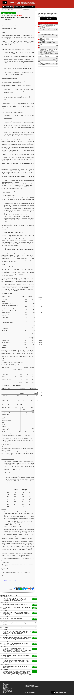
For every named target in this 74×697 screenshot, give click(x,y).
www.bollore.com (7, 450)
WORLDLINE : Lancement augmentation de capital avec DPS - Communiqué (46, 39)
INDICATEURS (5, 689)
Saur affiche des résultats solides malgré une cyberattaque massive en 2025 (47, 32)
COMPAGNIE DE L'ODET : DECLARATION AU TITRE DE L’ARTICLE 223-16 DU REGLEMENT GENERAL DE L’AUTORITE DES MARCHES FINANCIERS (17, 632)
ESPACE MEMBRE (9, 6)
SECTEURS (22, 6)
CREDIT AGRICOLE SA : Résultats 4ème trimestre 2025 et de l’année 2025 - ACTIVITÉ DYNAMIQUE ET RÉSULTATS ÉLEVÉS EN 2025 (17, 661)
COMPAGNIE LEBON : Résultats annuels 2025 (13, 618)
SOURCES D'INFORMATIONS (7, 690)
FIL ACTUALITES (5, 687)
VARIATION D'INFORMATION (7, 688)
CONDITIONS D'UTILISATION (7, 691)
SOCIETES (16, 6)
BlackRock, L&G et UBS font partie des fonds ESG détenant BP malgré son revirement (47, 50)
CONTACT (33, 6)
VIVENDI (14, 56)
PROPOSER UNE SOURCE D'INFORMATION (32, 686)
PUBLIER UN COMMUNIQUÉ (29, 685)
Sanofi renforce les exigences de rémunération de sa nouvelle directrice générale (47, 56)
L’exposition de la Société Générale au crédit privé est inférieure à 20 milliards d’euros (47, 47)
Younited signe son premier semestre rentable (13, 627)
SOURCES (28, 6)
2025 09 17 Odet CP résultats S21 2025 (12, 580)
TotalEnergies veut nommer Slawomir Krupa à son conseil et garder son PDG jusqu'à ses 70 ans (47, 29)
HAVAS (6, 38)
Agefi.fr (36, 622)
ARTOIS (22, 260)
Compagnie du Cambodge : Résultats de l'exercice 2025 (15, 604)
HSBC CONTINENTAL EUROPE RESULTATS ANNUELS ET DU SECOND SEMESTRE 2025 (17, 644)
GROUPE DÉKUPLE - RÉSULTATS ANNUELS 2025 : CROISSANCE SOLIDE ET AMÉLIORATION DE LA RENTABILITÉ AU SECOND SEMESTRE (15, 599)
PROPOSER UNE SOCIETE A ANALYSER (31, 687)
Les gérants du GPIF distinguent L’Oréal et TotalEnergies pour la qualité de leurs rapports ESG (47, 42)
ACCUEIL (4, 683)
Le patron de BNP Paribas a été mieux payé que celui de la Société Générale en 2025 (47, 62)
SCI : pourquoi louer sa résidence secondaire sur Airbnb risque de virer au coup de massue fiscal (47, 26)
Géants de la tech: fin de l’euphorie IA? (46, 24)
